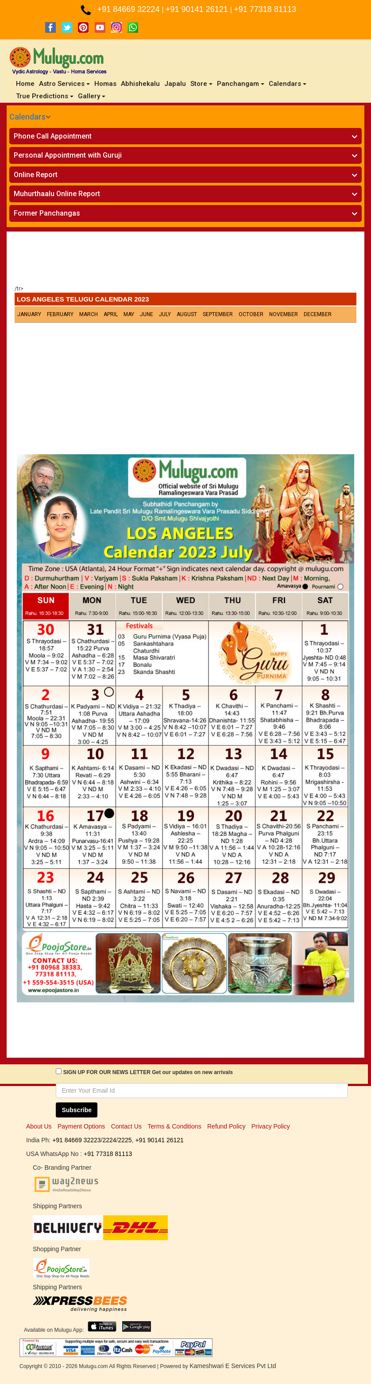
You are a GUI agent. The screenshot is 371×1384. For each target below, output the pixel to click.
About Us (39, 1126)
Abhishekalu (140, 84)
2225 (124, 1140)
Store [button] (201, 84)
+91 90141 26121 (198, 9)
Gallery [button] (91, 96)
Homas (105, 84)
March (88, 314)
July (165, 314)
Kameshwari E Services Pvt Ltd (232, 1365)
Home (26, 83)
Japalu (175, 84)
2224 (109, 1140)
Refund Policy (226, 1126)
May (129, 314)
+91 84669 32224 (129, 9)
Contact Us (126, 1126)
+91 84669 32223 (76, 1140)
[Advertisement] (185, 260)
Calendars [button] (287, 84)
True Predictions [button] (44, 96)
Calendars (27, 116)
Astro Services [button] (64, 84)
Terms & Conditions (174, 1126)
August (187, 314)
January (29, 314)
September (218, 314)
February (60, 314)
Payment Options (81, 1126)
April (111, 314)
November (283, 314)
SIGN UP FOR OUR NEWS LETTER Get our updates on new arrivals (148, 1072)
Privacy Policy (270, 1126)
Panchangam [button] (240, 84)
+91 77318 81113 (265, 9)
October (251, 314)
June (146, 314)
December (318, 314)
